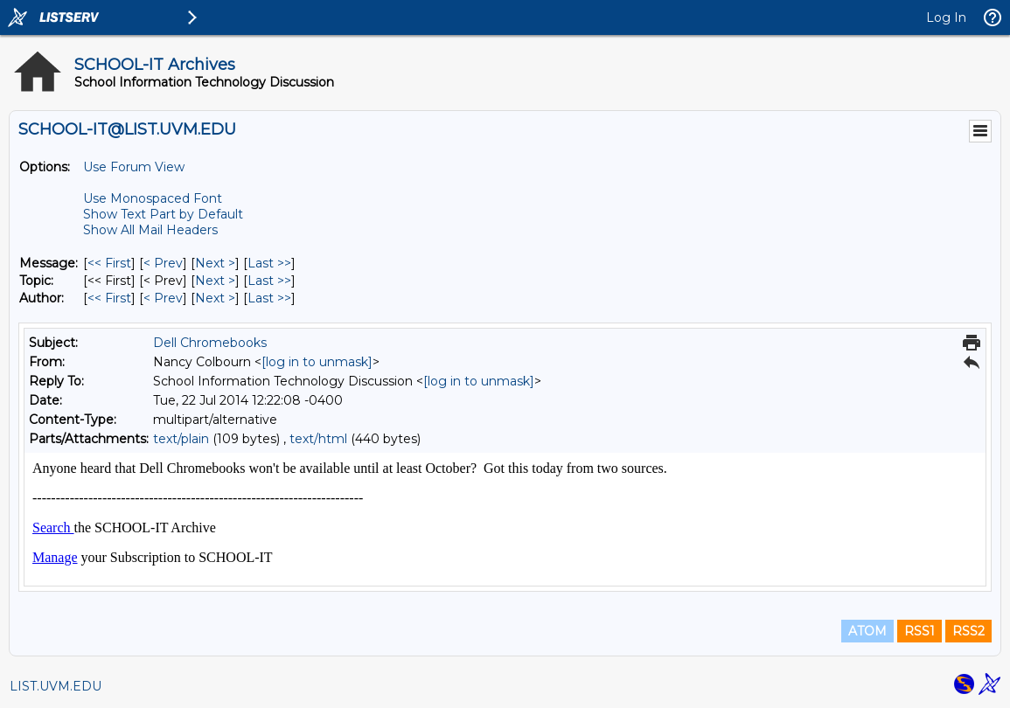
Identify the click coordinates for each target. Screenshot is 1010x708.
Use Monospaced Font (152, 198)
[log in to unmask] (317, 362)
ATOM (867, 631)
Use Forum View (134, 167)
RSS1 (919, 631)
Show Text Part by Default (163, 214)
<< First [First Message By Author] (109, 298)
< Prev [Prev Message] (163, 263)
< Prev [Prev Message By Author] (163, 298)
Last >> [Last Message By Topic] (269, 280)
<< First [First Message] (109, 263)
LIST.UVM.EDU (55, 686)
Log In (946, 17)
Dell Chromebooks (210, 343)
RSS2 (968, 631)
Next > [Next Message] (215, 263)
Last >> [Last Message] (269, 263)
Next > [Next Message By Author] (215, 298)
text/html (318, 439)
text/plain (181, 439)
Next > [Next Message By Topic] (215, 280)
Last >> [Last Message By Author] (269, 298)
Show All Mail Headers (150, 230)
